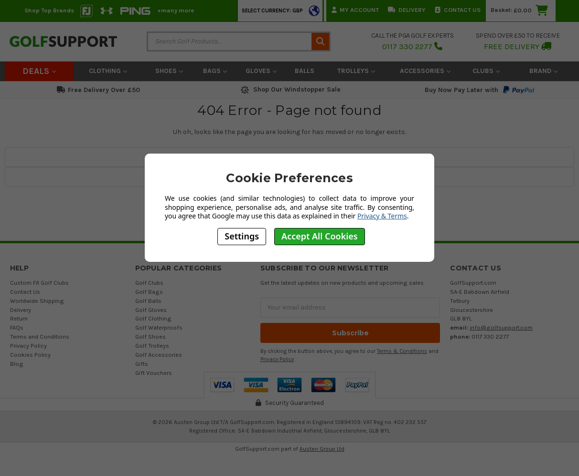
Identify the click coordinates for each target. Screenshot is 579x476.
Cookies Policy (30, 354)
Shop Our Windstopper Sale (290, 89)
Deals (39, 71)
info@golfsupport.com (501, 327)
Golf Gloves (151, 309)
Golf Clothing (153, 318)
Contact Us (458, 9)
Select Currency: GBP (272, 11)
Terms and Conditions (39, 336)
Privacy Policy (28, 345)
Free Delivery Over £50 (98, 90)
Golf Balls (148, 300)
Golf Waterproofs (158, 327)
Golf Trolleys (152, 345)
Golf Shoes (150, 336)
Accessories (425, 71)
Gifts (141, 363)
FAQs (16, 327)
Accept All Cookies (319, 236)
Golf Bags (149, 291)
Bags (215, 71)
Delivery (407, 9)
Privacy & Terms (382, 215)
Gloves (261, 71)
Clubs (486, 71)
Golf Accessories (158, 354)
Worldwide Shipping (37, 300)
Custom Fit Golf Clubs (39, 282)
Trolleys (356, 71)
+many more (175, 10)
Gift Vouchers (153, 372)
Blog (16, 363)
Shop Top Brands (49, 10)
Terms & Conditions (402, 351)
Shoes (169, 71)
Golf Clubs (149, 282)
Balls (304, 71)
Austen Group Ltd (322, 448)
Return (19, 318)
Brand (543, 71)
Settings (242, 236)
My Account (355, 9)
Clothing (108, 71)
